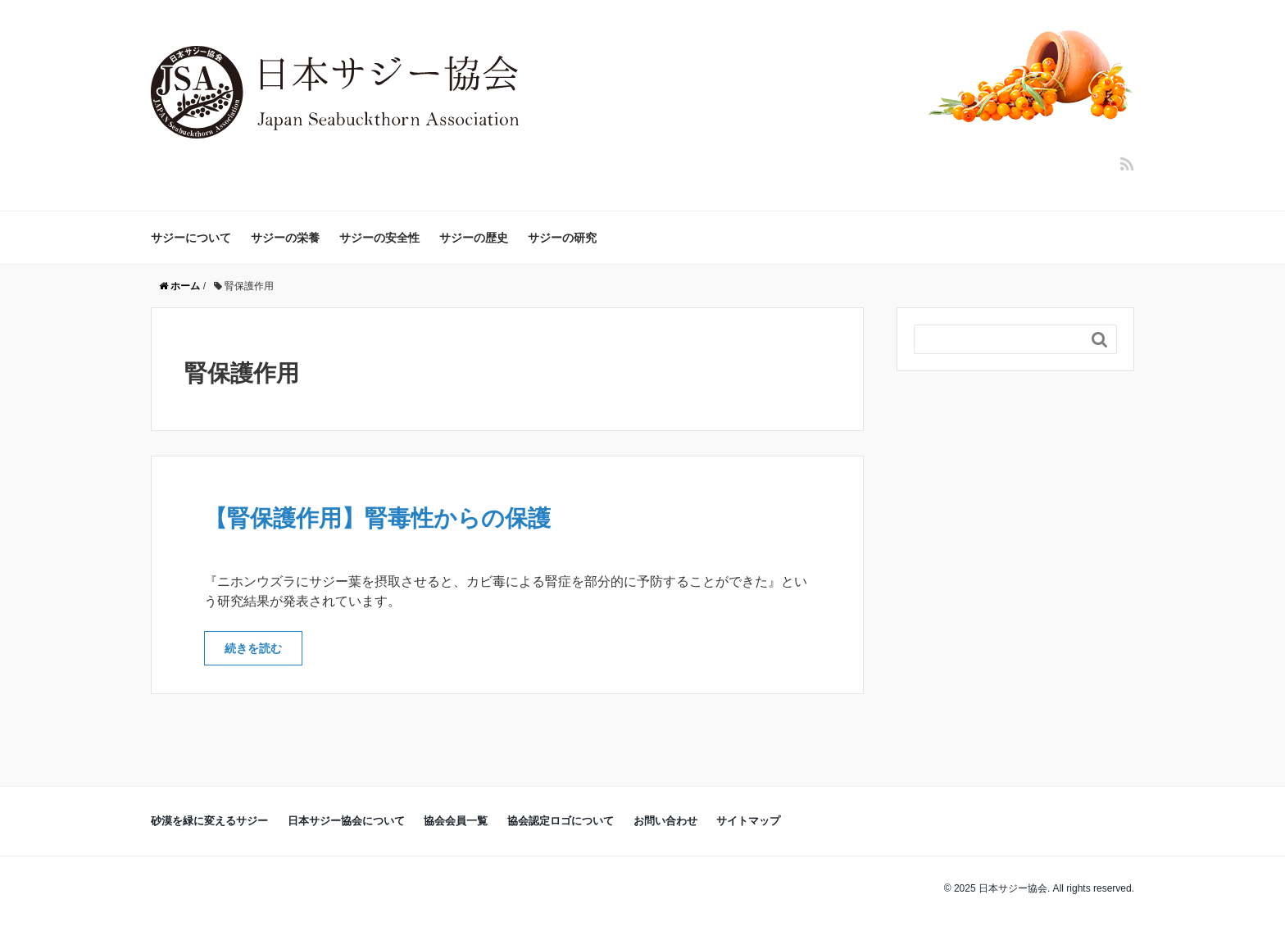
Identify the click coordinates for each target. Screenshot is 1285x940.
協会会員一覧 (456, 821)
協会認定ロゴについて (560, 821)
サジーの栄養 (285, 237)
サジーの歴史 (473, 237)
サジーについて (191, 237)
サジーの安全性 (379, 237)
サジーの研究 (562, 237)
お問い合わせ (665, 821)
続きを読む (253, 648)
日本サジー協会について (346, 821)
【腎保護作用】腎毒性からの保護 (377, 518)
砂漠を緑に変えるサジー (209, 821)
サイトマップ (748, 821)
